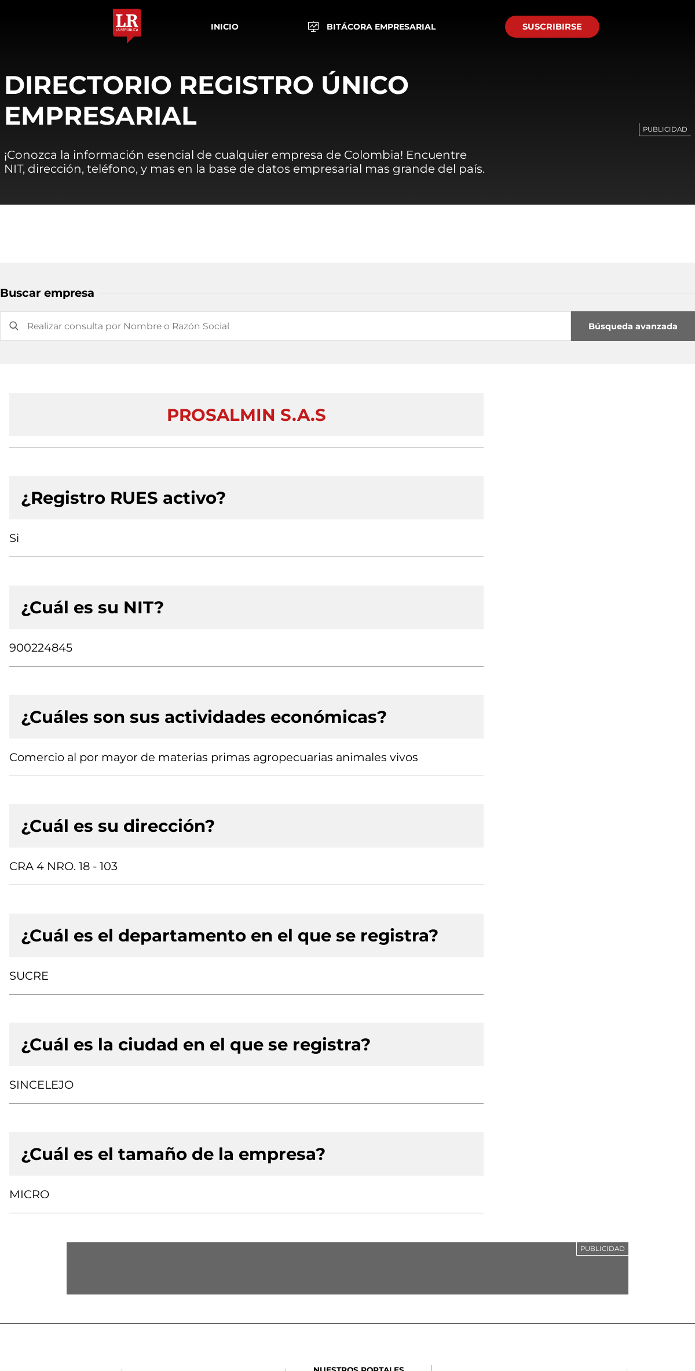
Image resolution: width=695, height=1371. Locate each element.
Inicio (225, 26)
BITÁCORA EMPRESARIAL (372, 26)
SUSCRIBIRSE (552, 26)
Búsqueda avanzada (633, 326)
